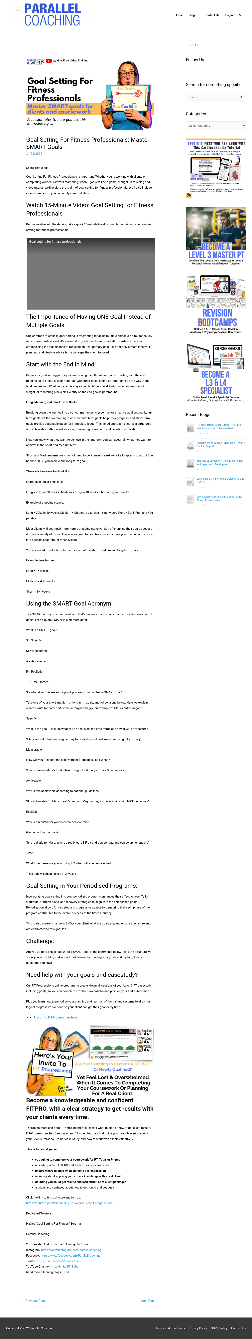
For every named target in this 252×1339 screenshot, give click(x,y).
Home (179, 15)
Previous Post (33, 1301)
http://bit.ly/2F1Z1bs (64, 1266)
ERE (67, 1272)
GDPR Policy (219, 1328)
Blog (192, 15)
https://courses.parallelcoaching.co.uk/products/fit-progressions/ (69, 1203)
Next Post (150, 1301)
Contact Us (212, 15)
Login (229, 15)
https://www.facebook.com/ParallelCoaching (71, 1255)
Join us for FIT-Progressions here (55, 1017)
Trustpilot (192, 45)
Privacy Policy (198, 1328)
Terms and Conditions (170, 1328)
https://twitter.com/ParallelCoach (59, 1261)
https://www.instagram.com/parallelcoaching (71, 1250)
